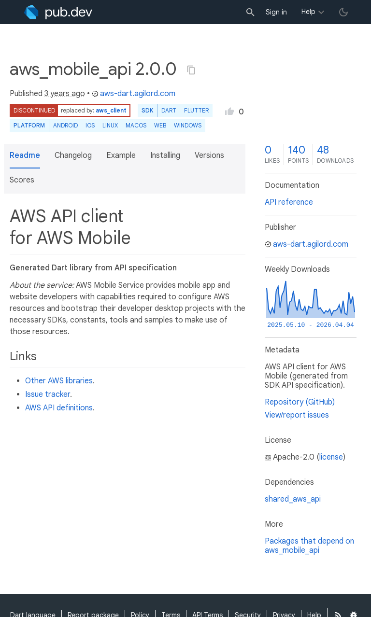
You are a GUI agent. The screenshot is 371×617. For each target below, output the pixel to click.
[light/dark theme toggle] (343, 12)
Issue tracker (47, 394)
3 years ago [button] (64, 93)
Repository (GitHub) (300, 402)
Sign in (276, 12)
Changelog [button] (73, 155)
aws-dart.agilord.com (133, 93)
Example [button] (121, 155)
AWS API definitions (59, 408)
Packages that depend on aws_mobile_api (309, 545)
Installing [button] (165, 155)
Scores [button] (22, 180)
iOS (90, 125)
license (331, 457)
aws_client (111, 110)
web (160, 125)
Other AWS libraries (59, 381)
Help (308, 11)
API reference (289, 202)
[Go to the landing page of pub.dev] (58, 12)
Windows (187, 125)
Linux (110, 125)
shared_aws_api (293, 499)
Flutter (196, 110)
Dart (168, 110)
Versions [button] (209, 155)
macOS (136, 125)
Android (65, 125)
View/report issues (297, 415)
